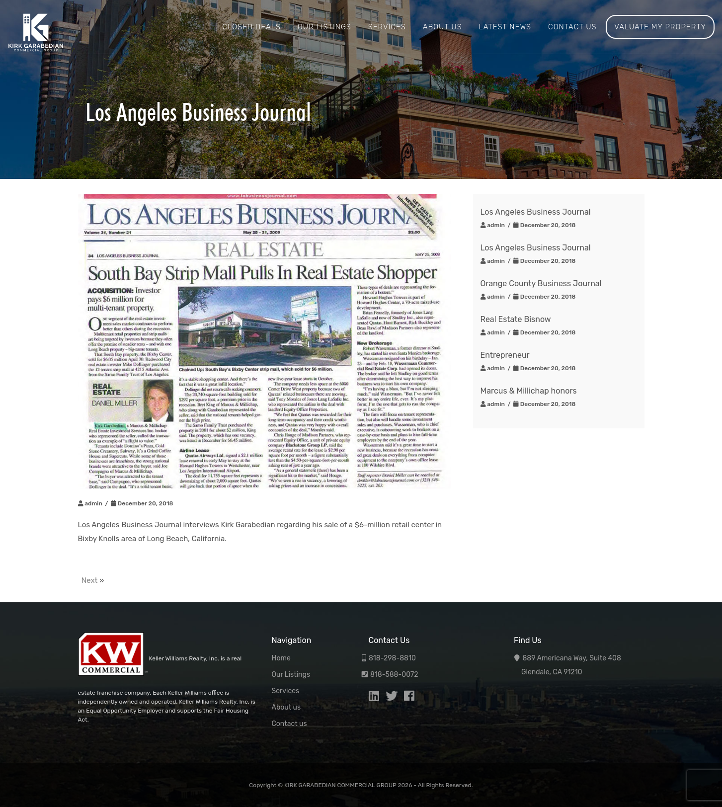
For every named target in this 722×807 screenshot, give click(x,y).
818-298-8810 (392, 658)
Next (89, 580)
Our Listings (324, 26)
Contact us (572, 26)
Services (387, 26)
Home (281, 658)
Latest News (505, 26)
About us (442, 26)
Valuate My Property (660, 26)
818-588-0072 (394, 674)
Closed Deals (251, 26)
